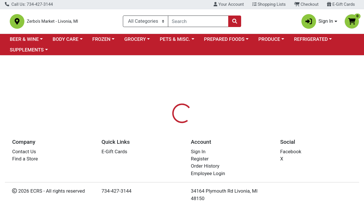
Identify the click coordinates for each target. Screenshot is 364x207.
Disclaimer (195, 135)
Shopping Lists (269, 4)
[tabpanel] (258, 170)
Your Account (229, 4)
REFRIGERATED (311, 41)
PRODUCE (269, 41)
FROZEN (101, 41)
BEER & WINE (24, 41)
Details (167, 135)
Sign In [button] (317, 22)
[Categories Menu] (145, 22)
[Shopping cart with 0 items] (351, 22)
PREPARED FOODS (224, 41)
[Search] (198, 22)
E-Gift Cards (341, 4)
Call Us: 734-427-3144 (29, 4)
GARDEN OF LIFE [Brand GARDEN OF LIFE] (229, 171)
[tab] (167, 135)
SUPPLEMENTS (27, 52)
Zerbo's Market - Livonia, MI (69, 22)
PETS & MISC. (175, 41)
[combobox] (198, 22)
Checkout (306, 4)
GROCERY (135, 41)
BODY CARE (65, 41)
